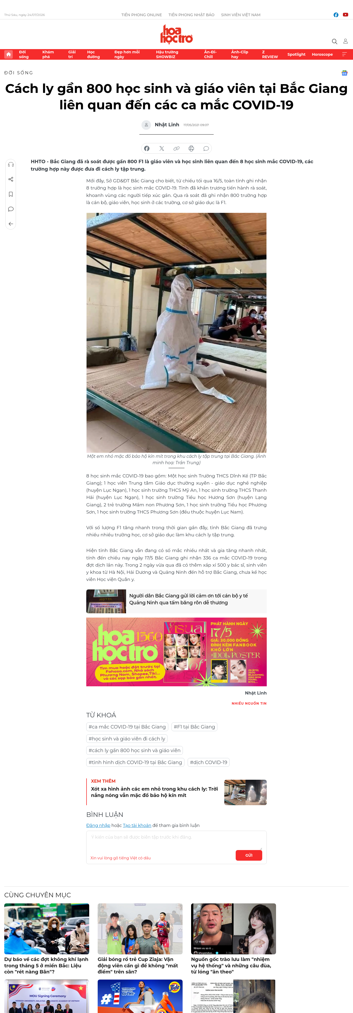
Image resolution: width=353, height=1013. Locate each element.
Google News (344, 73)
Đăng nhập (98, 825)
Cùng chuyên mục (37, 895)
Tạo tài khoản (137, 825)
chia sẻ (147, 148)
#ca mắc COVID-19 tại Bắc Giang (127, 727)
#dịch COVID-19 (208, 762)
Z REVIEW (270, 54)
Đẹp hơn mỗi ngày (127, 54)
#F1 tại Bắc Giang (194, 727)
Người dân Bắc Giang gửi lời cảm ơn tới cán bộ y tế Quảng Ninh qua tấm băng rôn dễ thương (188, 599)
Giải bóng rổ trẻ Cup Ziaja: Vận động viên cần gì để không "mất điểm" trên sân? (138, 965)
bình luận (206, 148)
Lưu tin (11, 194)
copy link (176, 148)
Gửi (249, 855)
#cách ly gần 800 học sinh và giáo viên (134, 750)
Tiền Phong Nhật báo (191, 14)
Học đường (93, 54)
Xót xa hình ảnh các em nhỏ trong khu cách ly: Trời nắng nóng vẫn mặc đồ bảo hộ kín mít (154, 792)
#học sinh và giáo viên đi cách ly (127, 739)
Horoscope (322, 54)
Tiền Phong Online (141, 14)
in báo (191, 148)
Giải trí (72, 54)
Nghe (11, 164)
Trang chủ (8, 54)
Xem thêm (344, 54)
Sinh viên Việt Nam (241, 14)
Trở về (11, 224)
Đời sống (24, 54)
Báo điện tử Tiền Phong (176, 34)
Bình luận (11, 209)
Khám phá (48, 54)
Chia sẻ (11, 179)
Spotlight (296, 54)
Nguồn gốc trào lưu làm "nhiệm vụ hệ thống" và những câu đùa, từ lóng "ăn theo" (231, 965)
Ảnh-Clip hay (239, 54)
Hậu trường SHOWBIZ (167, 54)
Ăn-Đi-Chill (210, 54)
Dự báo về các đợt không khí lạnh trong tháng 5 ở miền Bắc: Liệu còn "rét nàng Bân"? (46, 965)
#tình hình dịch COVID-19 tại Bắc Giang (135, 762)
